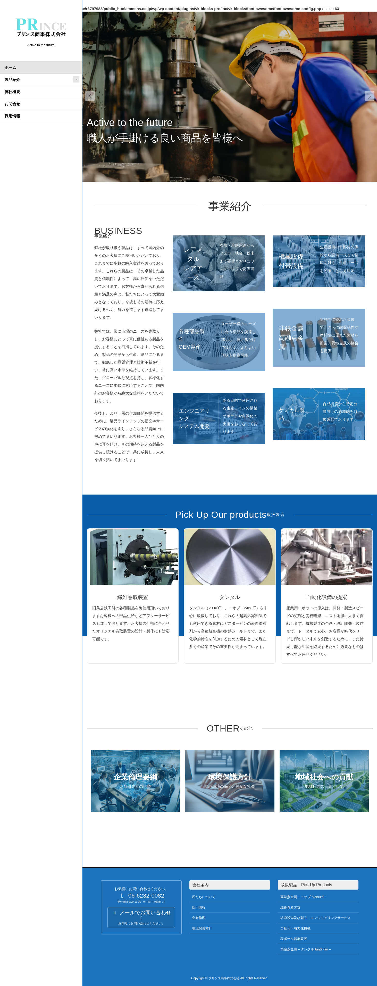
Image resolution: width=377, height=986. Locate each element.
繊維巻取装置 (290, 907)
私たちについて (203, 897)
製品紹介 (12, 79)
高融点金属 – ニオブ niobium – (303, 897)
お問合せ (12, 104)
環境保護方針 (202, 928)
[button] (369, 96)
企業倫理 (198, 918)
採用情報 (12, 116)
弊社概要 (12, 91)
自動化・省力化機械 (295, 928)
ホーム (10, 67)
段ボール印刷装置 (293, 939)
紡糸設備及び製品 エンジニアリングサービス (315, 918)
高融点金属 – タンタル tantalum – (305, 949)
